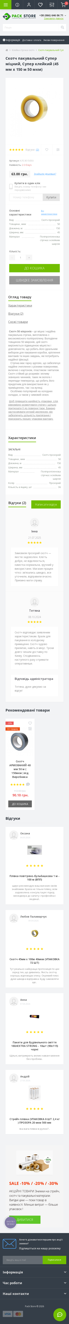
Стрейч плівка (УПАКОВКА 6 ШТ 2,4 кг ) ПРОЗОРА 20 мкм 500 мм (35, 1120)
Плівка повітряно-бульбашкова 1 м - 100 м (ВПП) (34, 877)
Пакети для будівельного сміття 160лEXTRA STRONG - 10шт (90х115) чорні (34, 1046)
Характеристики (20, 305)
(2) (37, 149)
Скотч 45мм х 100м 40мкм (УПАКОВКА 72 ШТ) (34, 960)
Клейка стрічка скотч (23, 50)
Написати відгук (46, 504)
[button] (28, 4)
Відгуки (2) (15, 314)
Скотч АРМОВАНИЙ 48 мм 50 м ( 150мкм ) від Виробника (20, 769)
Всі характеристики (49, 212)
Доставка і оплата (31, 40)
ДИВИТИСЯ (25, 1220)
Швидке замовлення (34, 280)
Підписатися (54, 1259)
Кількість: (15, 251)
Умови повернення (53, 40)
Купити (51, 197)
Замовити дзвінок (53, 18)
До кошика (34, 268)
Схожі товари (18, 322)
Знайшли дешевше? (45, 173)
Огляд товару (19, 297)
